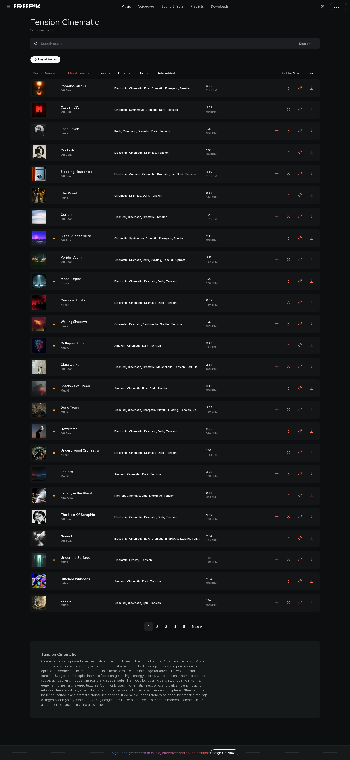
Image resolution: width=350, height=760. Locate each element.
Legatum (67, 600)
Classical (120, 217)
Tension (185, 88)
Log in (338, 6)
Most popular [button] (298, 73)
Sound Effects (172, 6)
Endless (67, 472)
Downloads (220, 6)
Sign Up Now (224, 753)
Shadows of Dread (75, 386)
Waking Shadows (74, 322)
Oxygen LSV (70, 107)
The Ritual (69, 193)
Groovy (134, 560)
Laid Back (177, 174)
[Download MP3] (311, 88)
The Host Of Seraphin (78, 515)
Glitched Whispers (75, 579)
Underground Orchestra (80, 450)
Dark (162, 109)
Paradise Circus (73, 86)
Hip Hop (119, 495)
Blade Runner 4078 (76, 236)
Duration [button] (125, 73)
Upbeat (180, 260)
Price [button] (144, 73)
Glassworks (70, 364)
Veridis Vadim (71, 257)
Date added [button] (166, 73)
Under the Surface (75, 557)
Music (126, 6)
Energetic (171, 88)
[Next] (197, 626)
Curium (66, 214)
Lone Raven (70, 129)
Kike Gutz (67, 497)
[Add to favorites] (288, 88)
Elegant (198, 367)
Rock (117, 131)
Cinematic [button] (46, 73)
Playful (161, 410)
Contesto (68, 150)
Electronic (120, 88)
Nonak (65, 283)
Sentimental (150, 324)
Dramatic (157, 88)
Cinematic (135, 88)
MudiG (65, 347)
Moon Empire (71, 279)
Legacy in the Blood (76, 493)
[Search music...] (165, 44)
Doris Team (70, 407)
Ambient (134, 174)
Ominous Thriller (74, 300)
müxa (64, 133)
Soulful (164, 324)
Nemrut (66, 536)
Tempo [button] (104, 73)
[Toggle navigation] (9, 6)
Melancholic (164, 367)
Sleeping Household (77, 172)
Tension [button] (80, 73)
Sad (189, 367)
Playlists (197, 6)
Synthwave (136, 109)
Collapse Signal (73, 343)
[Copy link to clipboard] (300, 88)
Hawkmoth (69, 429)
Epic (147, 88)
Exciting (156, 260)
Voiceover (146, 6)
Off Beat (66, 90)
